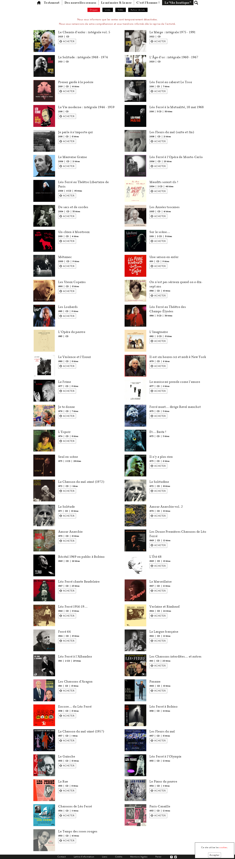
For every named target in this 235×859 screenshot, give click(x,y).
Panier (158, 856)
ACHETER (69, 41)
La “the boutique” (178, 3)
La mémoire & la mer (116, 3)
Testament (51, 3)
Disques (94, 9)
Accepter (214, 855)
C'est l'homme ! (148, 3)
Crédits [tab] (119, 856)
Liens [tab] (104, 856)
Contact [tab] (61, 856)
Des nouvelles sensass (80, 3)
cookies (223, 847)
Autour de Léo (138, 9)
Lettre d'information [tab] (84, 856)
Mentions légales (139, 856)
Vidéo (121, 9)
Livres (108, 9)
